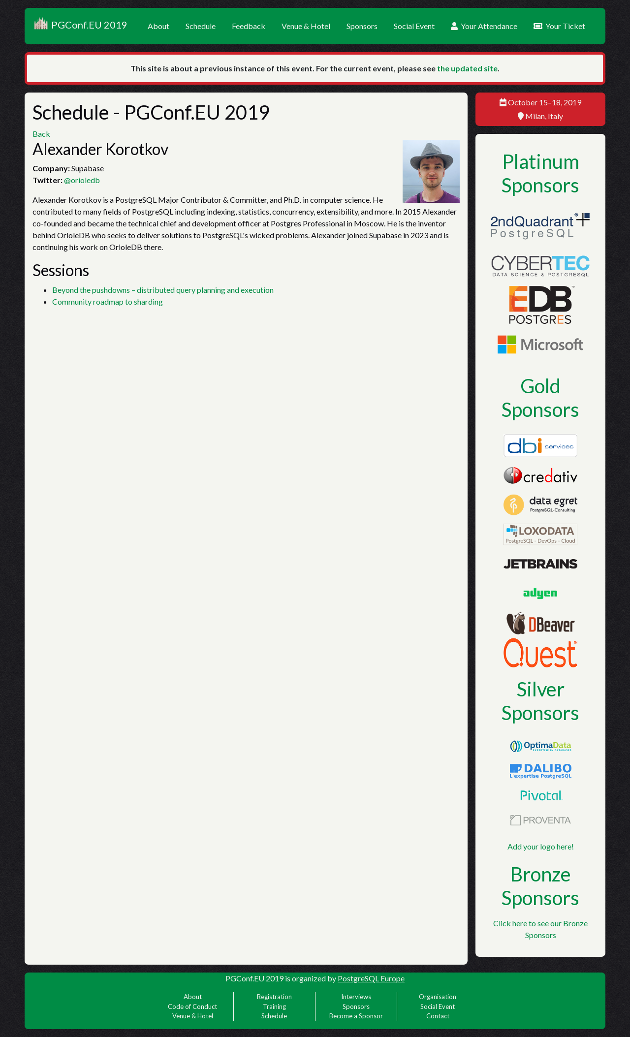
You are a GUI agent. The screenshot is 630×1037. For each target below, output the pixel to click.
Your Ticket (559, 26)
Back (41, 133)
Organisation (437, 997)
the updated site (467, 68)
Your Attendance (484, 26)
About (158, 26)
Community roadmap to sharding (107, 301)
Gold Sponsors (540, 397)
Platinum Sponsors (540, 173)
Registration (274, 997)
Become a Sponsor (356, 1016)
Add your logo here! (540, 846)
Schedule (201, 26)
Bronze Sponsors (540, 886)
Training (274, 1006)
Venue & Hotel (306, 26)
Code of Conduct (192, 1006)
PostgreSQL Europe (371, 978)
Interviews (356, 997)
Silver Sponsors (540, 700)
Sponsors (362, 26)
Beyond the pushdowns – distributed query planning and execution (163, 289)
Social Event (414, 26)
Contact (437, 1016)
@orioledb (82, 180)
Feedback (248, 26)
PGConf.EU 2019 (79, 26)
